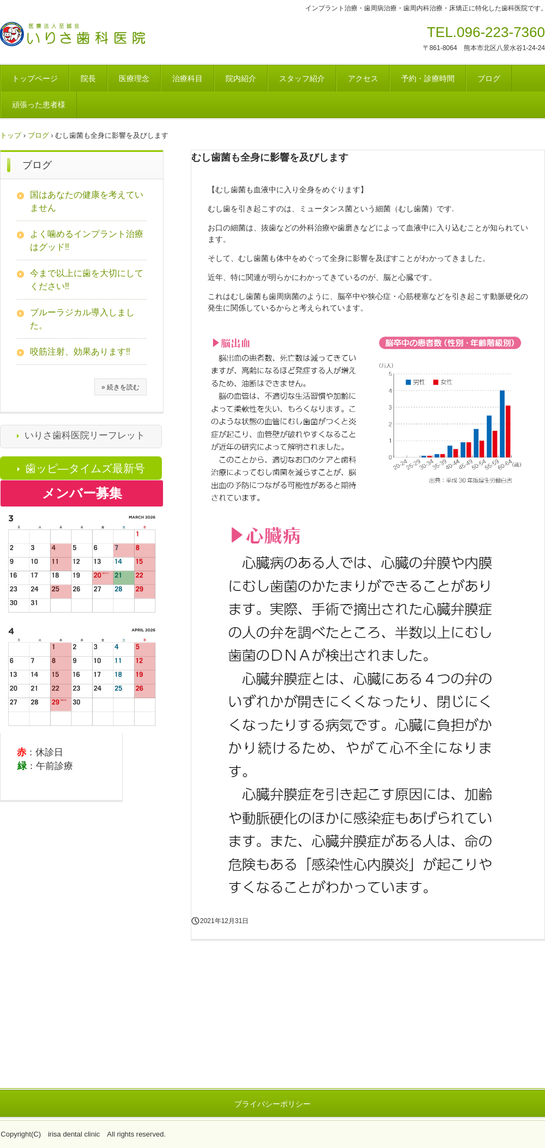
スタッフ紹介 (302, 78)
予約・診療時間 (428, 78)
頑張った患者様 (38, 104)
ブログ (488, 78)
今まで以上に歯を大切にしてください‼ (86, 279)
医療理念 (134, 78)
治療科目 (187, 78)
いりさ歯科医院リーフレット (85, 435)
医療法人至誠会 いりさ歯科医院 (94, 37)
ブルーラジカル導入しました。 (82, 319)
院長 (88, 78)
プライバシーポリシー (272, 1104)
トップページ (35, 78)
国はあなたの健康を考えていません (86, 201)
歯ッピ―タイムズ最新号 (85, 468)
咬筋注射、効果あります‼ (80, 351)
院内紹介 (241, 78)
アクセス (363, 78)
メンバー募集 (82, 493)
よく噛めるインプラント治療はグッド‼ (86, 240)
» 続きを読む (120, 387)
